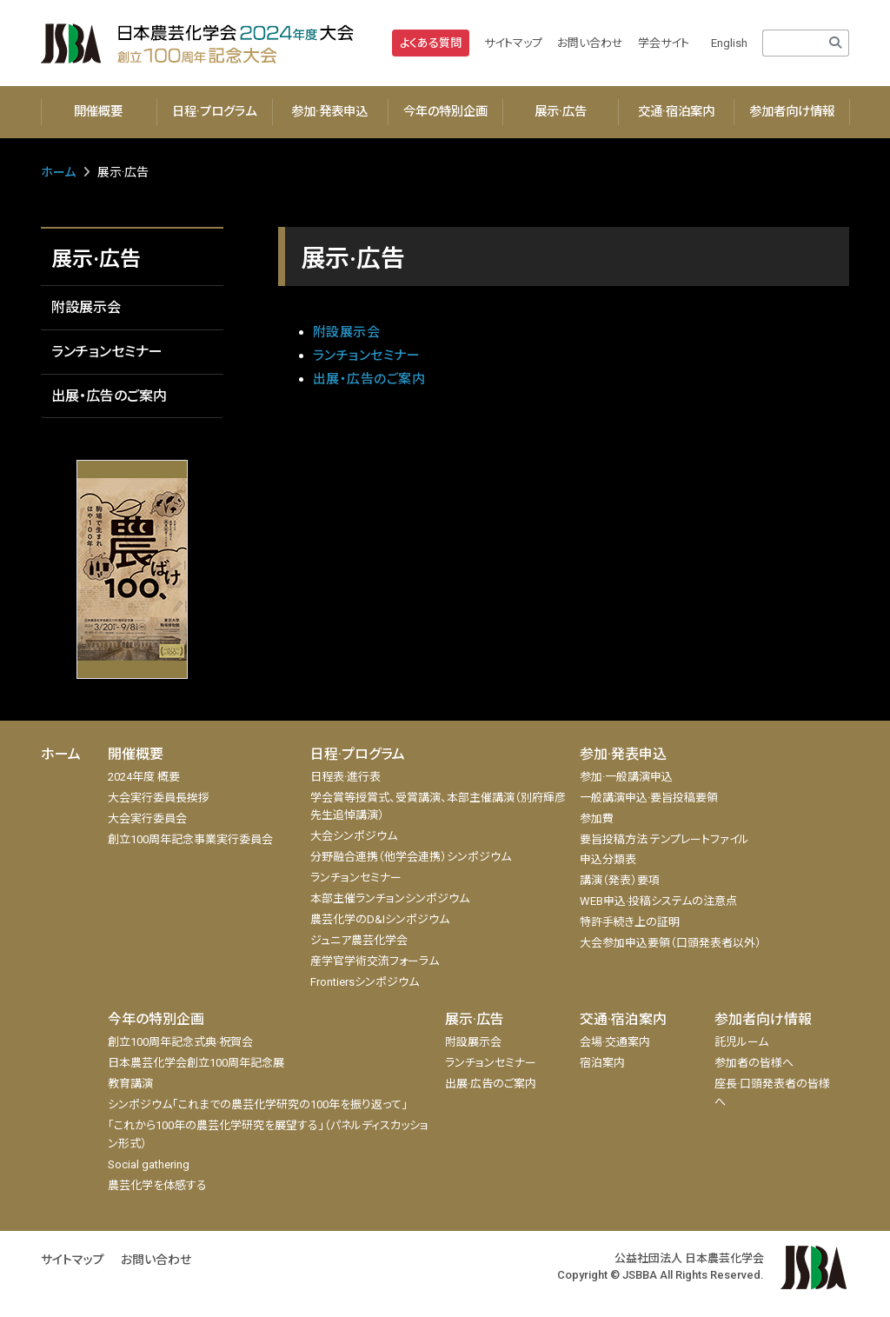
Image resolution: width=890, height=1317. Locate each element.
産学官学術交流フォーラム (374, 961)
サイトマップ (513, 43)
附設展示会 (86, 307)
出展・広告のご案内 (109, 396)
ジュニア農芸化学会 (359, 940)
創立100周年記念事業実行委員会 (190, 839)
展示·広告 (561, 111)
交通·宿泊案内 (676, 111)
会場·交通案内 (615, 1041)
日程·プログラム (214, 111)
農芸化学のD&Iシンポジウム (379, 919)
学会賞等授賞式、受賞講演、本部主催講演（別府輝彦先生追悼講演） (438, 806)
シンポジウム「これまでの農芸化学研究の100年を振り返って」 (258, 1104)
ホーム (58, 172)
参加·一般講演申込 (626, 776)
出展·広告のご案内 (490, 1083)
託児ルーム (741, 1041)
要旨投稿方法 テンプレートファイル (664, 839)
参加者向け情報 (791, 111)
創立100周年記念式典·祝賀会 (180, 1041)
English (729, 43)
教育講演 (130, 1083)
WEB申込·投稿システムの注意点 (658, 901)
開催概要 (98, 111)
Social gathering (148, 1164)
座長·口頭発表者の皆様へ (772, 1092)
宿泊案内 (602, 1062)
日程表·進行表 (345, 776)
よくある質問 (431, 43)
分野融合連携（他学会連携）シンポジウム (410, 856)
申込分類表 (608, 859)
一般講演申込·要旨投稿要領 (649, 797)
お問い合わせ (590, 43)
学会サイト (663, 43)
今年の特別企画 (445, 111)
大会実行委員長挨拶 (158, 797)
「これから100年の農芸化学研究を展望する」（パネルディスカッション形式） (268, 1134)
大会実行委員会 (147, 818)
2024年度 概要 (144, 776)
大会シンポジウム (353, 835)
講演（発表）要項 (620, 880)
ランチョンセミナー (107, 351)
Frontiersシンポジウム (364, 981)
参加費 (597, 818)
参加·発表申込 (329, 111)
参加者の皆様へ (754, 1062)
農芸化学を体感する (157, 1185)
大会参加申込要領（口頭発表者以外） (670, 942)
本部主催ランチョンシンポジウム (389, 898)
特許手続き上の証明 (630, 921)
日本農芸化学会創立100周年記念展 (196, 1062)
